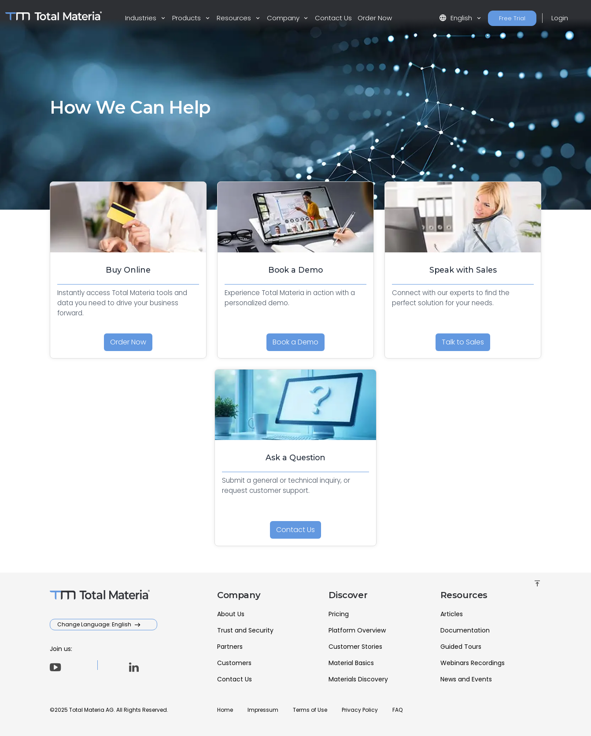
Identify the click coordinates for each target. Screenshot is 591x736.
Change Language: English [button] (95, 624)
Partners (230, 646)
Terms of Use (310, 710)
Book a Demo (295, 342)
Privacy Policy (360, 710)
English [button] (456, 17)
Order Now (375, 17)
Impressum (262, 710)
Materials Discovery (358, 679)
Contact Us (333, 17)
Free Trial (512, 18)
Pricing (339, 614)
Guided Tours (460, 646)
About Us (230, 614)
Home (225, 710)
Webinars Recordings (472, 662)
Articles (451, 614)
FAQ (397, 710)
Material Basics (351, 662)
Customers (234, 662)
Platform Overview (357, 630)
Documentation (465, 630)
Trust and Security (245, 630)
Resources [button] (235, 17)
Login (559, 17)
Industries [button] (141, 17)
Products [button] (187, 17)
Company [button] (284, 17)
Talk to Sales (463, 342)
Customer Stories (355, 646)
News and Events (466, 679)
